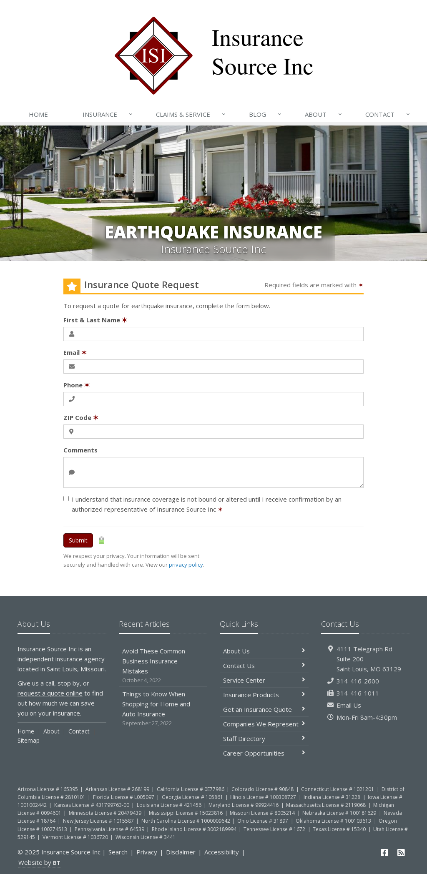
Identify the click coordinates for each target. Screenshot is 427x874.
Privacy (146, 852)
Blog (266, 114)
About (324, 114)
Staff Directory (264, 738)
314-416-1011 (358, 693)
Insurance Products (264, 695)
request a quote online (50, 693)
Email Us (349, 705)
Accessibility (221, 852)
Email (75, 352)
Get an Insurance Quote (264, 709)
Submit (78, 540)
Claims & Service (191, 114)
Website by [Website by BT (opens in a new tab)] (39, 862)
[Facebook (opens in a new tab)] (384, 852)
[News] (401, 852)
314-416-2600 (358, 681)
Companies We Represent (264, 724)
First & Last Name (95, 320)
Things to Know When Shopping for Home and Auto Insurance (163, 709)
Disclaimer (181, 852)
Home (38, 114)
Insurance (108, 114)
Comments (80, 450)
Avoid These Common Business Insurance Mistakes (163, 666)
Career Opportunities (264, 753)
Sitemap (29, 740)
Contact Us (264, 665)
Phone (76, 385)
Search (118, 852)
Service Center (264, 680)
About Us (264, 651)
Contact (388, 114)
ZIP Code (80, 417)
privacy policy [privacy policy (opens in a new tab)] (186, 564)
